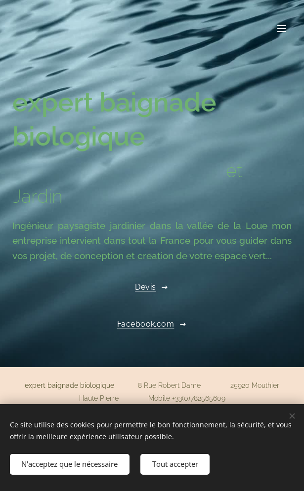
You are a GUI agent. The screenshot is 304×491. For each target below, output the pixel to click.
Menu (281, 28)
